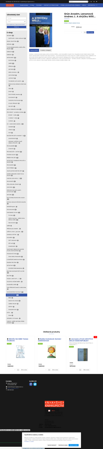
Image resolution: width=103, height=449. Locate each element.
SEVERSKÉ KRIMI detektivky (16, 268)
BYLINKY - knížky (13, 115)
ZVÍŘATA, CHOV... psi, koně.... (15, 231)
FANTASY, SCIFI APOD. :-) (14, 178)
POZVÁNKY (39, 5)
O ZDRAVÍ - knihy (13, 118)
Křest (10, 315)
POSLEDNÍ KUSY (13, 309)
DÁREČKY (10, 54)
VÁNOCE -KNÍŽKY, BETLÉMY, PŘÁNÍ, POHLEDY (15, 322)
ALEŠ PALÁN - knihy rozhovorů (17, 38)
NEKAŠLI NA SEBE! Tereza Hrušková (17, 340)
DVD (10, 132)
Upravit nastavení (52, 445)
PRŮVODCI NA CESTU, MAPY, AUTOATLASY (14, 190)
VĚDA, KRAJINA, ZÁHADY (14, 184)
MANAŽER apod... (12, 206)
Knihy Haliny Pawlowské (15, 256)
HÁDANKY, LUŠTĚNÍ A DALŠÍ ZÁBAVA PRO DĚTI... (15, 142)
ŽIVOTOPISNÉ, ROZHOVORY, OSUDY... (16, 198)
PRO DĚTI (11, 106)
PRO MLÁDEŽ (11, 165)
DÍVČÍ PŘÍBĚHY (11, 168)
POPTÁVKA (12, 60)
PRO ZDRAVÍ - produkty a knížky (16, 112)
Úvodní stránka (24, 5)
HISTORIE (11, 69)
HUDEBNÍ (11, 127)
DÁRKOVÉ (10, 51)
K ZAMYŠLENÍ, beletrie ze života (16, 259)
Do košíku (90, 32)
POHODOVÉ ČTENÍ (13, 253)
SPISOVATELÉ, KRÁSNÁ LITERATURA (17, 84)
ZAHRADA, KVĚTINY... (13, 234)
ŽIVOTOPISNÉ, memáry (15, 94)
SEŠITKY (11, 306)
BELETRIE (10, 275)
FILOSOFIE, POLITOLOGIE (15, 100)
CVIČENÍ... (11, 121)
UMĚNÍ (11, 63)
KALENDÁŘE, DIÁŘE (12, 284)
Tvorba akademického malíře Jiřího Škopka (16, 47)
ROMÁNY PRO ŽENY (12, 262)
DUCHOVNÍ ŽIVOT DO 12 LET (15, 292)
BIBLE (10, 298)
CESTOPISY (11, 187)
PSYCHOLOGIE (11, 209)
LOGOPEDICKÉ (13, 138)
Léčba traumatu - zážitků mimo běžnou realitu (16, 219)
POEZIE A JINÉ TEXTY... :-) (14, 278)
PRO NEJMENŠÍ (12, 146)
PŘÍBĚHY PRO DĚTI (12, 157)
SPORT (11, 91)
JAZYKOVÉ (12, 78)
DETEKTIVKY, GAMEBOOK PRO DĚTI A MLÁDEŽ (16, 161)
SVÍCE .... (10, 312)
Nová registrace (10, 24)
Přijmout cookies (73, 445)
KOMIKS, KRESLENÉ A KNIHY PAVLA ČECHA (15, 174)
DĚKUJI (84, 5)
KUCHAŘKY (11, 237)
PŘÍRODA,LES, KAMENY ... (14, 228)
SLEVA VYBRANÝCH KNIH (14, 109)
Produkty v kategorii (45, 50)
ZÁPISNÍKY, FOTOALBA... (13, 318)
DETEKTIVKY (11, 265)
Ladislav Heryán (13, 303)
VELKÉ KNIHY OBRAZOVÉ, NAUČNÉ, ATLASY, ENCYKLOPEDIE (15, 250)
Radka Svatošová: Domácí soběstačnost (49, 340)
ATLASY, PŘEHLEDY (13, 103)
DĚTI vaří (11, 243)
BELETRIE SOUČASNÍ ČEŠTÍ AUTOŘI (15, 271)
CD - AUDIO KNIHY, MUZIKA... (15, 124)
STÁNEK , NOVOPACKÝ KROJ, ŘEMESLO (70, 5)
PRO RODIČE (11, 181)
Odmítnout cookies (63, 445)
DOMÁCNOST (12, 246)
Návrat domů (13, 223)
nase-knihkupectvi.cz (13, 388)
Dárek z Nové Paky (13, 41)
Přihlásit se (16, 27)
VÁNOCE (11, 129)
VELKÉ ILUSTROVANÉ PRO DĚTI (15, 171)
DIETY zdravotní (13, 240)
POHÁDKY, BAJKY (12, 154)
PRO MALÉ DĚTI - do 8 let (14, 151)
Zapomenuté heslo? (20, 24)
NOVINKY (10, 35)
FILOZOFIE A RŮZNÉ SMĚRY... (14, 281)
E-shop (32, 5)
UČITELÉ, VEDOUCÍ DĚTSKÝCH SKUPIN (16, 202)
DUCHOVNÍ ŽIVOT (13, 295)
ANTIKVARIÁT (11, 57)
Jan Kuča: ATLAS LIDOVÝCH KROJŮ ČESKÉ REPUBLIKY (81, 340)
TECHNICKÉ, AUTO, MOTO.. (16, 81)
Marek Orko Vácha (14, 301)
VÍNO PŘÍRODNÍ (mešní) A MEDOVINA (16, 288)
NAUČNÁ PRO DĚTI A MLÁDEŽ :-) (16, 135)
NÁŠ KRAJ (10, 44)
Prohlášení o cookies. (29, 441)
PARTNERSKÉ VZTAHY (13, 212)
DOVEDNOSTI (12, 97)
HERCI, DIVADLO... (13, 72)
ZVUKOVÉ (11, 148)
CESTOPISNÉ (12, 75)
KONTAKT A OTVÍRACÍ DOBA (51, 5)
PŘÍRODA (11, 66)
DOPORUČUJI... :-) (92, 5)
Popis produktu (34, 50)
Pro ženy (11, 215)
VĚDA (10, 88)
